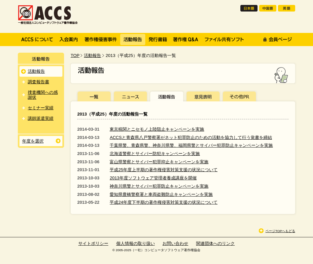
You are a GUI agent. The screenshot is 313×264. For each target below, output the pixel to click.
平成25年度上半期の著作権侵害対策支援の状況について (164, 169)
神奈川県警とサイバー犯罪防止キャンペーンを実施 (159, 186)
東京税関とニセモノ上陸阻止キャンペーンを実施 (157, 129)
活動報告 (92, 55)
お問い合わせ (175, 243)
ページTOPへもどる (280, 231)
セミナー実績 (40, 107)
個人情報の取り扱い (135, 243)
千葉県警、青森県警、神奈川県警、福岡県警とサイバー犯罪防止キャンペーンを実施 (191, 145)
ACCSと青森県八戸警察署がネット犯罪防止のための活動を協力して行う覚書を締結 (191, 137)
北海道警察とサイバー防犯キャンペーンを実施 (155, 153)
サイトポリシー (93, 243)
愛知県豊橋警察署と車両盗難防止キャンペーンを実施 (161, 194)
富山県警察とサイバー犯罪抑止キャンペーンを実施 (159, 161)
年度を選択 (33, 141)
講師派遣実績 (40, 118)
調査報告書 (38, 81)
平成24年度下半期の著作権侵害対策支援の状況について (164, 202)
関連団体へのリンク (215, 243)
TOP (75, 55)
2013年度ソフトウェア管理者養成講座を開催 (153, 177)
